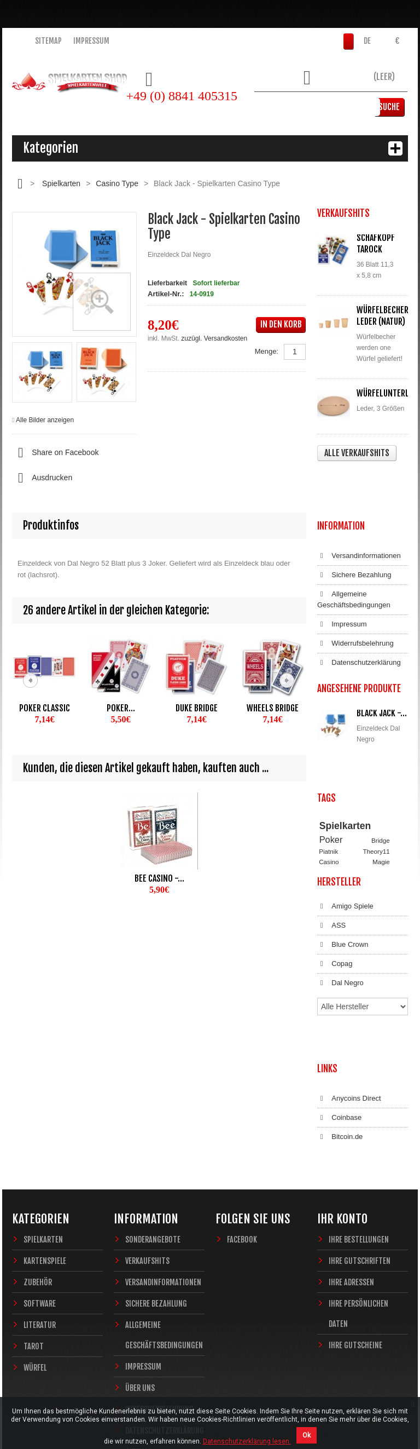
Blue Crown (342, 891)
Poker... (121, 708)
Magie (381, 783)
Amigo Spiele (345, 852)
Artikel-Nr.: (166, 294)
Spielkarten (61, 183)
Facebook (242, 1139)
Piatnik (328, 773)
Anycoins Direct (349, 1009)
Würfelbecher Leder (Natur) (383, 315)
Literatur (40, 1224)
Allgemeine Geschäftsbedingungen (353, 550)
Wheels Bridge (273, 708)
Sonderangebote (152, 1139)
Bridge (380, 763)
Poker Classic (44, 708)
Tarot (34, 1246)
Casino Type (117, 183)
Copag (335, 910)
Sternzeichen (337, 804)
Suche (391, 106)
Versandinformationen (359, 506)
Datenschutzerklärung (359, 613)
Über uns (140, 1287)
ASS (331, 871)
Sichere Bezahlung (354, 525)
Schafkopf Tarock (376, 243)
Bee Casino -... (159, 878)
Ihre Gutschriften (359, 1160)
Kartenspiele (45, 1160)
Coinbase (339, 1028)
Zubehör (38, 1182)
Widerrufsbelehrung (355, 594)
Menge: (266, 351)
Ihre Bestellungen (359, 1139)
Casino (329, 783)
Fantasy (372, 804)
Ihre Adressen (351, 1182)
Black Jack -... (382, 663)
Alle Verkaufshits (356, 452)
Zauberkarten (338, 794)
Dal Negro (340, 929)
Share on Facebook (55, 453)
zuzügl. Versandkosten (214, 338)
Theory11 (376, 773)
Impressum (91, 40)
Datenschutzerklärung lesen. (247, 1441)
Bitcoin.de (340, 1047)
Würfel (35, 1267)
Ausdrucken (42, 478)
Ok (306, 1435)
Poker (331, 762)
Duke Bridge (197, 708)
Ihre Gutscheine (355, 1245)
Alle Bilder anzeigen (45, 420)
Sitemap (48, 40)
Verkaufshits (147, 1160)
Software (40, 1203)
